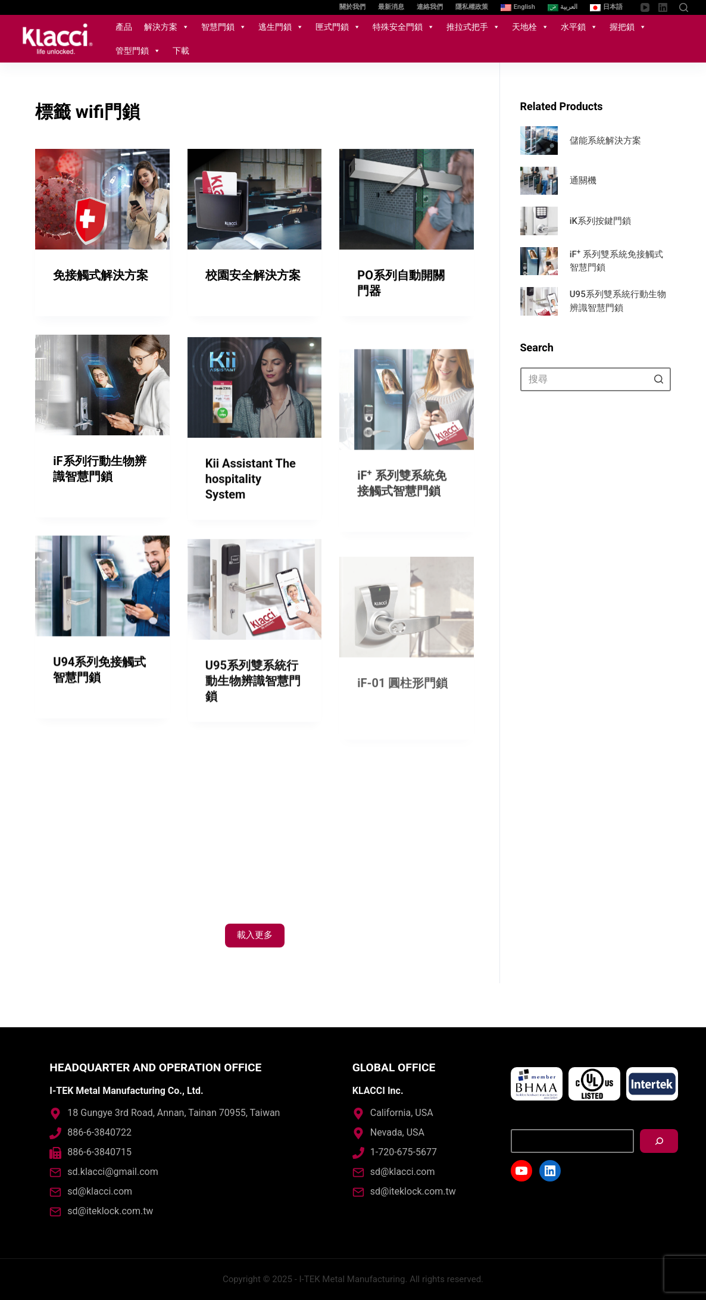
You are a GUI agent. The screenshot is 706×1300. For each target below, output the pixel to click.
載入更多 (255, 935)
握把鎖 (628, 27)
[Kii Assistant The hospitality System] (255, 441)
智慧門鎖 (223, 27)
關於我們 (352, 7)
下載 (181, 50)
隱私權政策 (471, 7)
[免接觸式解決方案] (102, 199)
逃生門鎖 (281, 27)
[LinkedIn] (662, 7)
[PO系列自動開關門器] (406, 201)
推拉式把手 (473, 27)
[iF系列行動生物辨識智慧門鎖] (102, 397)
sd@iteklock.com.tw (110, 1211)
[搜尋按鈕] (659, 379)
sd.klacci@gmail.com (112, 1171)
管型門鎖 (138, 50)
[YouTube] (645, 7)
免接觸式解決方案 (100, 275)
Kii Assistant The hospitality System (250, 532)
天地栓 (530, 27)
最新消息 (391, 7)
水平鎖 (579, 27)
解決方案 (166, 27)
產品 (123, 27)
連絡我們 (430, 7)
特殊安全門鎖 (404, 27)
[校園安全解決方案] (255, 199)
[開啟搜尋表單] (683, 7)
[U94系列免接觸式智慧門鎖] (102, 603)
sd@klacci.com (99, 1191)
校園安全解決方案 (253, 276)
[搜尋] (659, 1141)
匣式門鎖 (338, 27)
